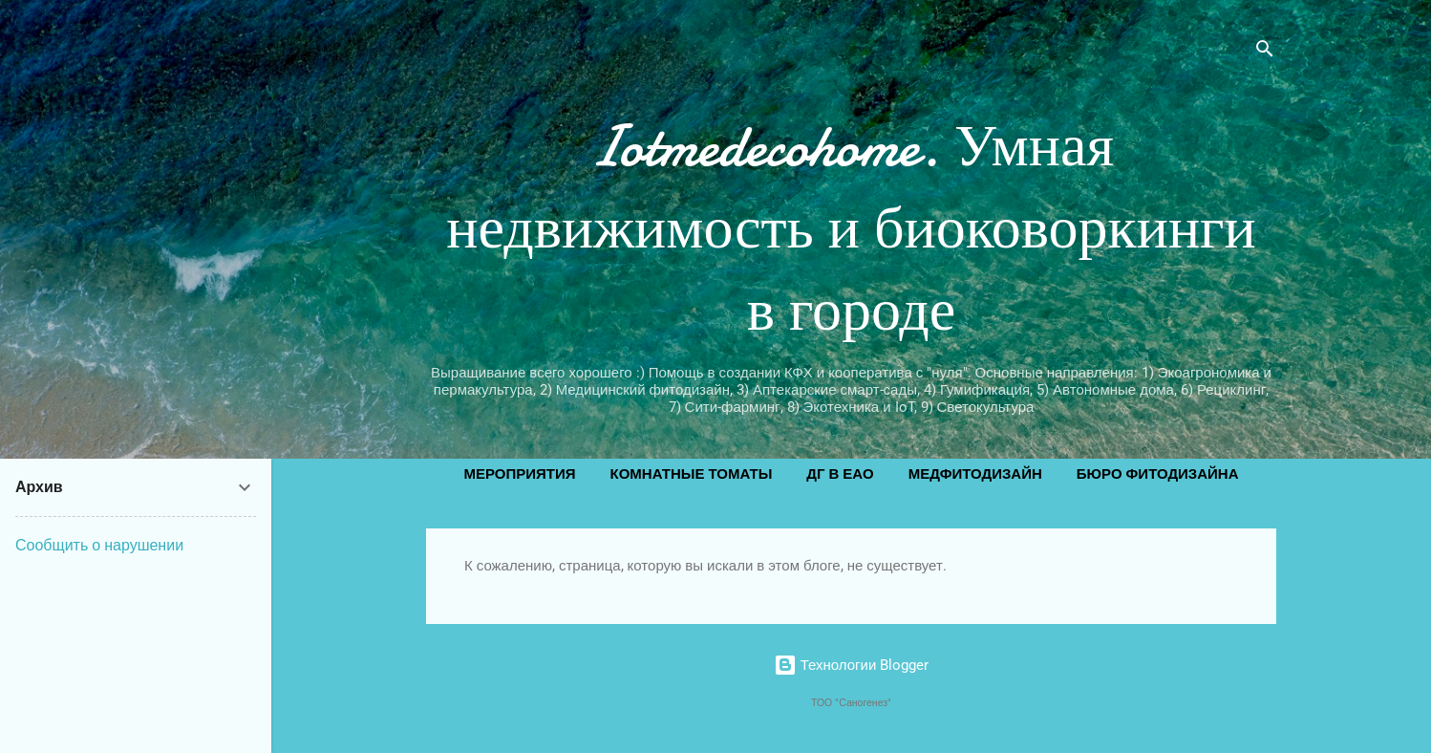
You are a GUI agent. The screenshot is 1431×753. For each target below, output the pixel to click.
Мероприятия (519, 474)
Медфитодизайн (975, 474)
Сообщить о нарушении (99, 545)
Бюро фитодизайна (1158, 474)
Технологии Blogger (851, 665)
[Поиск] (1264, 52)
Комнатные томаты (691, 474)
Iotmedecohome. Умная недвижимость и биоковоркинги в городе (850, 228)
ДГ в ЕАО (839, 474)
